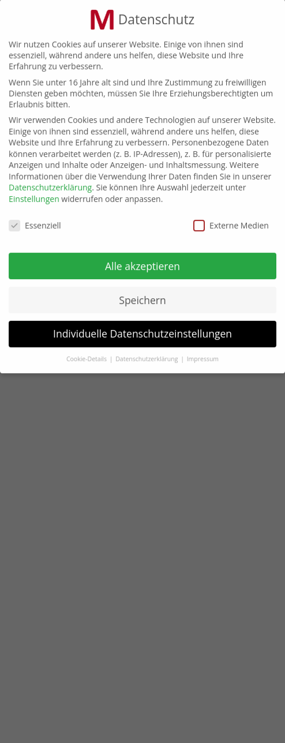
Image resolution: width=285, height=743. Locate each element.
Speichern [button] (142, 295)
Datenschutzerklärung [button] (147, 355)
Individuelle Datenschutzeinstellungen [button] (142, 329)
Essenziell (35, 220)
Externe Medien (231, 220)
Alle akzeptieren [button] (142, 261)
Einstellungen (34, 194)
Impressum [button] (203, 355)
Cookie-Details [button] (87, 355)
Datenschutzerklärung (50, 183)
